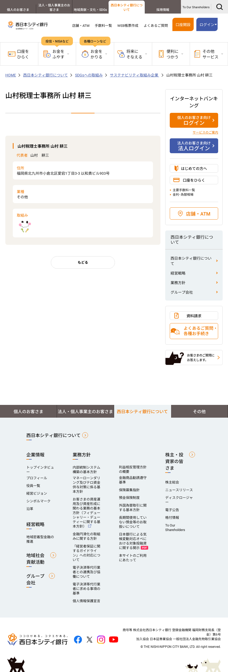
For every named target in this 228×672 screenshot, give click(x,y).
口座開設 (183, 25)
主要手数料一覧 (184, 190)
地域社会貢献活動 (35, 559)
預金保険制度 (129, 498)
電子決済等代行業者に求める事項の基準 (86, 588)
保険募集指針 (129, 490)
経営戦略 (178, 273)
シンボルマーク (38, 501)
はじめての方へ (194, 168)
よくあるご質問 (156, 26)
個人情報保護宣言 (86, 601)
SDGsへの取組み (89, 75)
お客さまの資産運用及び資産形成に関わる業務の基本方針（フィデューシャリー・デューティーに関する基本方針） (86, 512)
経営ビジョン (36, 493)
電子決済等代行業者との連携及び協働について (86, 572)
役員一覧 (33, 486)
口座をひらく (18, 54)
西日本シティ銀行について (127, 7)
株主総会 (172, 482)
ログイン (207, 25)
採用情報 (162, 10)
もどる (83, 262)
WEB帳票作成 (127, 26)
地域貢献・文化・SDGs (90, 10)
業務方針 (178, 283)
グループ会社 (182, 292)
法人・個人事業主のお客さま (54, 7)
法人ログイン (194, 146)
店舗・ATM (80, 26)
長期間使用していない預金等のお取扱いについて (133, 522)
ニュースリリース (179, 490)
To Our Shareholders (196, 7)
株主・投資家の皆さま (174, 461)
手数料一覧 (103, 26)
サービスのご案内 (205, 132)
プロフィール (36, 478)
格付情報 (172, 518)
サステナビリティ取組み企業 (134, 75)
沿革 (29, 509)
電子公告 (172, 510)
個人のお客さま (18, 10)
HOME (10, 75)
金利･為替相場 (183, 194)
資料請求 (193, 316)
